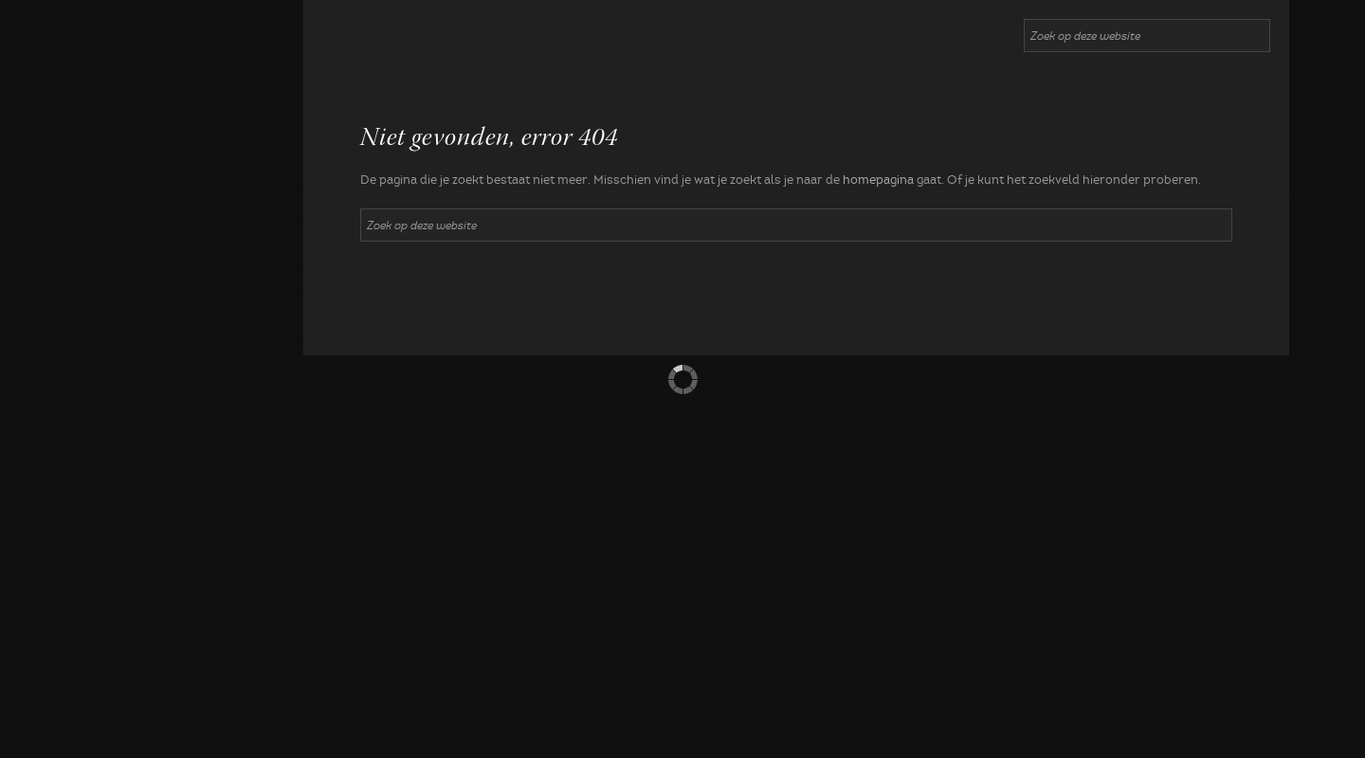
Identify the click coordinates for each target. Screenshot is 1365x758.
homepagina (878, 180)
